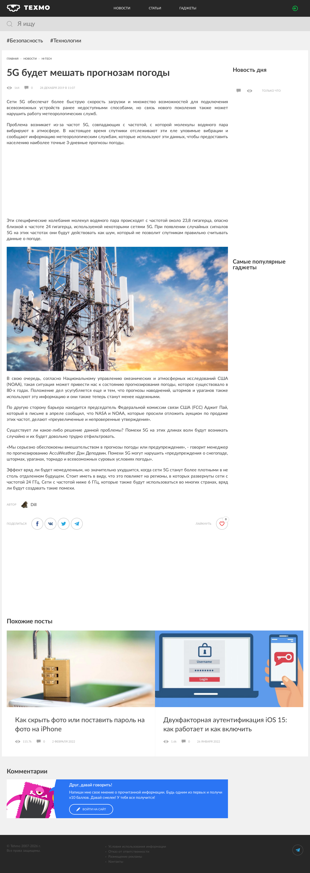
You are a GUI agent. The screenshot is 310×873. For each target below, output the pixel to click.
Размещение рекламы (125, 856)
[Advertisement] (117, 184)
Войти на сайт (91, 809)
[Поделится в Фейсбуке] (37, 524)
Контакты (115, 861)
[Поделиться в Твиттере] (64, 524)
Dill (34, 505)
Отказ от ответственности (128, 851)
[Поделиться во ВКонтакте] (50, 524)
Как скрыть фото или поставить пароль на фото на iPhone (80, 724)
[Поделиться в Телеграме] (77, 524)
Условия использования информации (137, 846)
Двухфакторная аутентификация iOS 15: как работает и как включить (225, 724)
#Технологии (65, 40)
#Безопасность (25, 40)
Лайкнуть (203, 523)
